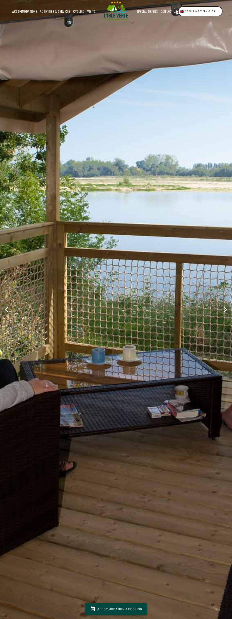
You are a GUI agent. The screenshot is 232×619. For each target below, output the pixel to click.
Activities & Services (55, 11)
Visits (91, 11)
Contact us (168, 11)
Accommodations (24, 11)
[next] (225, 309)
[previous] (7, 309)
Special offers (147, 11)
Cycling (79, 11)
